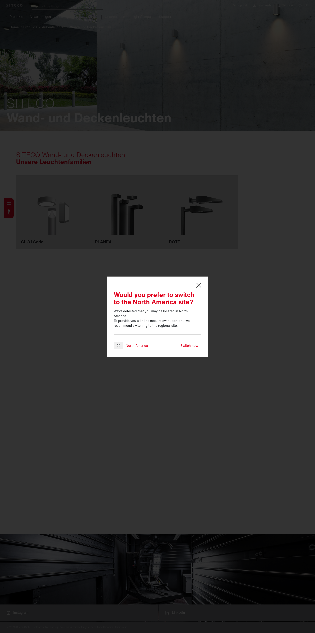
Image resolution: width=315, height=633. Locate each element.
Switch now (189, 345)
